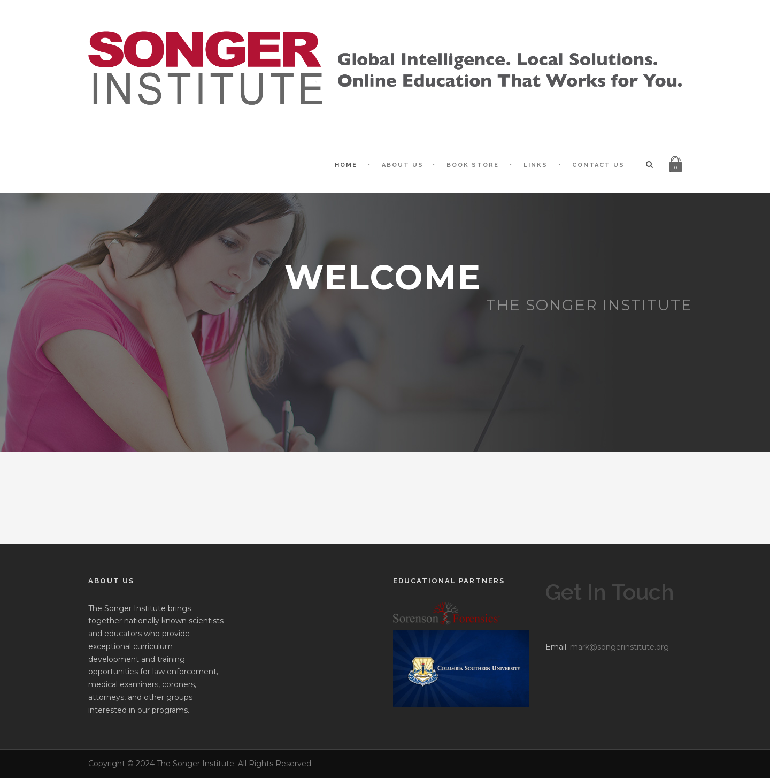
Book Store (472, 165)
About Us (403, 165)
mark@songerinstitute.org (619, 647)
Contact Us (598, 165)
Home (346, 165)
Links (535, 165)
